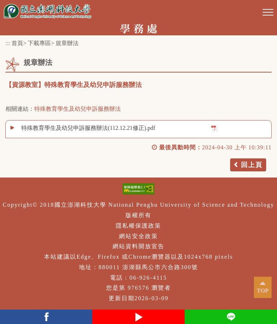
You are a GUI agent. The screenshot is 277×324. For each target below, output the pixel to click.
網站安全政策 (138, 236)
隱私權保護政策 (138, 226)
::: (7, 43)
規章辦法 (67, 43)
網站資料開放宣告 (138, 246)
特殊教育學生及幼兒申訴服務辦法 (77, 109)
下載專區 (39, 43)
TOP (263, 291)
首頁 (17, 43)
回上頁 (252, 164)
